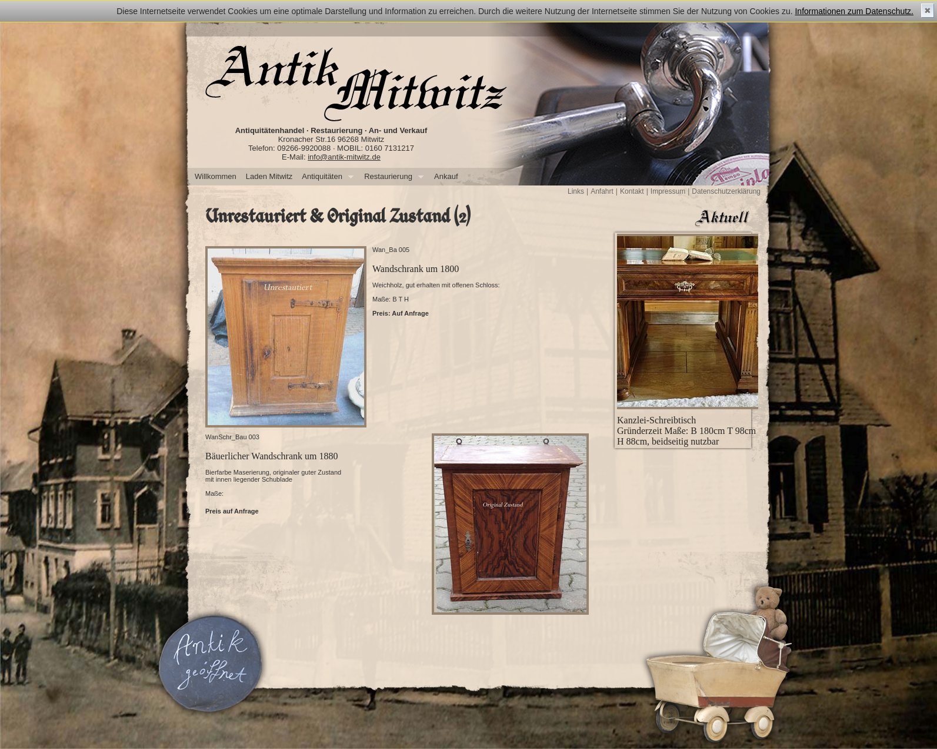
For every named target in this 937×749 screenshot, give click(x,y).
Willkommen (215, 176)
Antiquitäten (325, 177)
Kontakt (632, 191)
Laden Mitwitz (269, 176)
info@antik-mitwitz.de (344, 157)
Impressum (668, 191)
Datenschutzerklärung (726, 191)
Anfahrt (602, 191)
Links (576, 191)
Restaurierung (391, 177)
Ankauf (446, 176)
